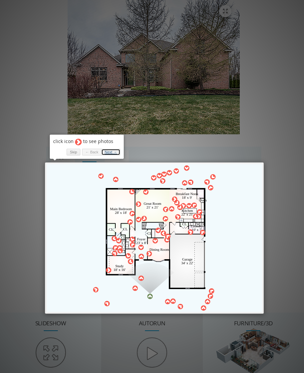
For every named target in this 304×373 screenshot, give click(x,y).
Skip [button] (73, 152)
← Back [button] (92, 152)
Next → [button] (111, 152)
